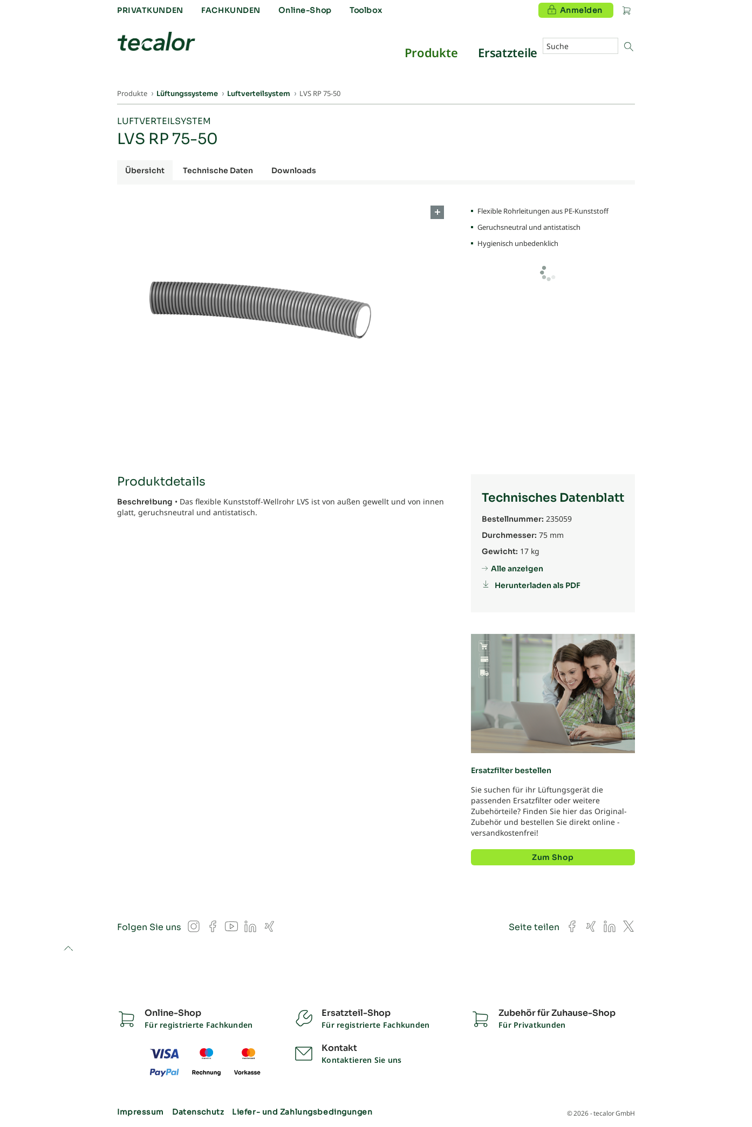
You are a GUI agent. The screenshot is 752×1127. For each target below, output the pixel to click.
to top (68, 949)
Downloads (293, 170)
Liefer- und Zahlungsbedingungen (302, 1112)
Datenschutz (198, 1112)
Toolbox (366, 10)
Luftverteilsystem (164, 121)
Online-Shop (304, 10)
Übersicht (145, 170)
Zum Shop (552, 857)
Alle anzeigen (517, 568)
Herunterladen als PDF (537, 585)
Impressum (140, 1112)
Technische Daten (218, 170)
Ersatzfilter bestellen (511, 770)
